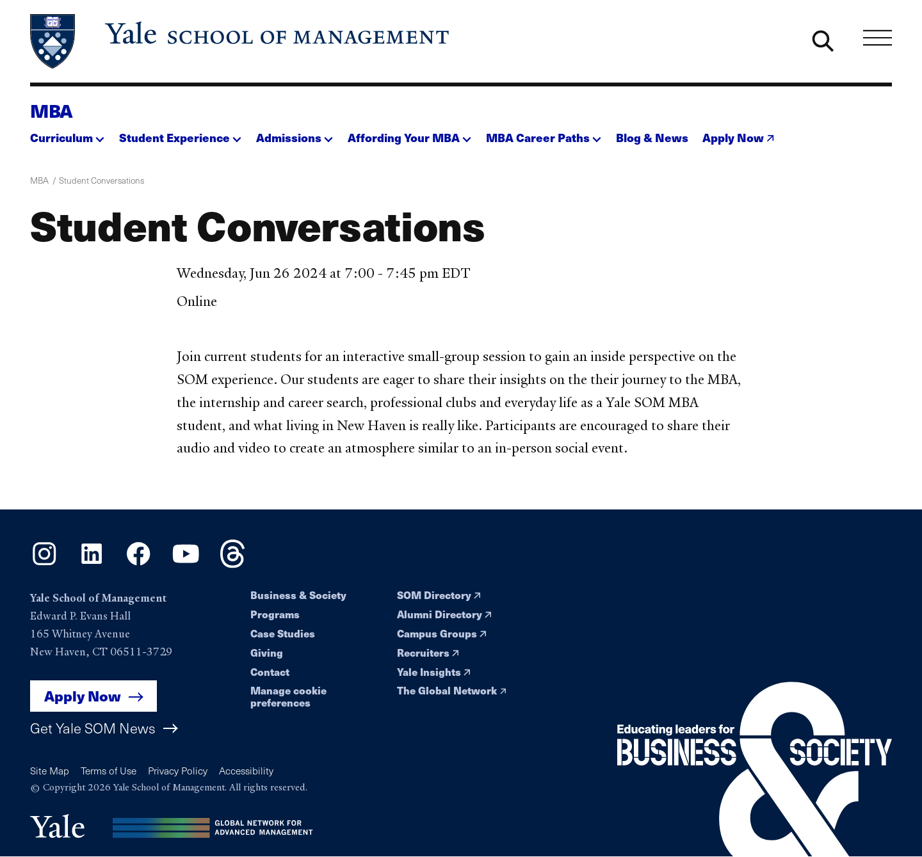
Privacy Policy (177, 770)
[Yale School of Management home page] (240, 41)
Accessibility (246, 770)
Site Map (49, 770)
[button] (67, 134)
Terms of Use (108, 770)
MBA (51, 110)
